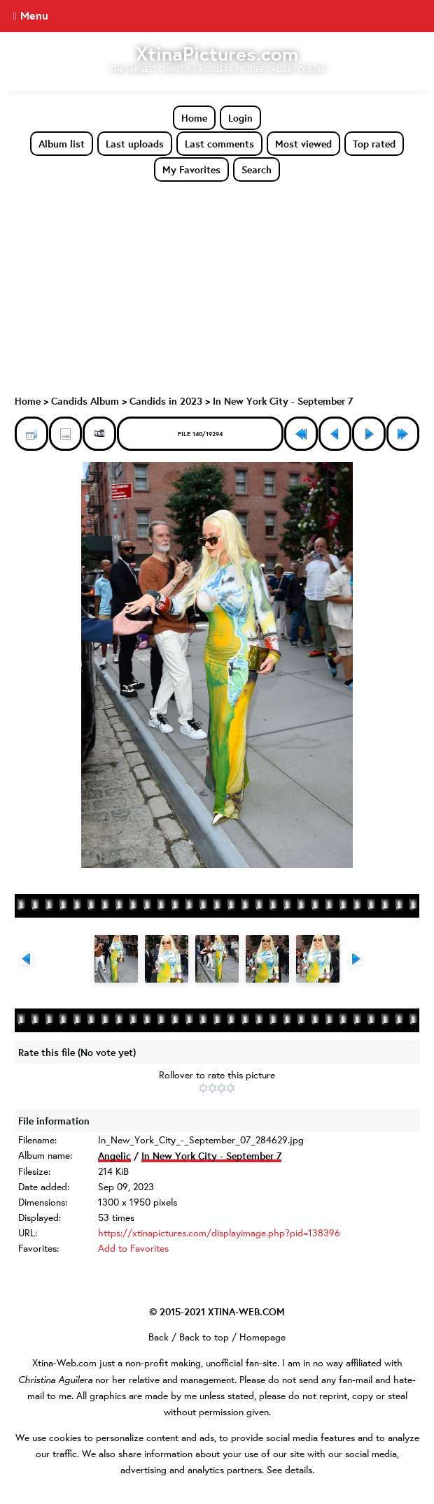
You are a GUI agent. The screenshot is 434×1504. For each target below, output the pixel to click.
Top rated (374, 143)
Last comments (219, 143)
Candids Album (85, 400)
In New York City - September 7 (283, 400)
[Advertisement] (217, 287)
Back (158, 1337)
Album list (61, 143)
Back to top (204, 1337)
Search (256, 169)
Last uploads (135, 143)
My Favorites (191, 169)
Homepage (262, 1337)
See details (289, 1469)
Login (240, 117)
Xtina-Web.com (64, 1363)
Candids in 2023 (166, 400)
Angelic (114, 1155)
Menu (34, 15)
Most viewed (303, 143)
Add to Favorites (133, 1248)
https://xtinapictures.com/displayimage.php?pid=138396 (219, 1233)
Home (194, 117)
